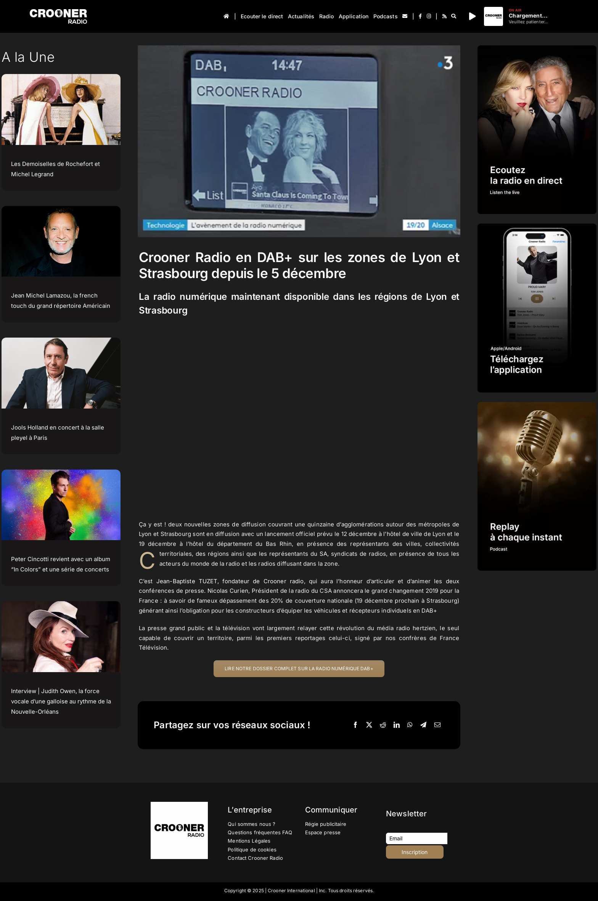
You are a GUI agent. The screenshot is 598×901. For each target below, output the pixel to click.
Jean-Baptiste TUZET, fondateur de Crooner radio (230, 581)
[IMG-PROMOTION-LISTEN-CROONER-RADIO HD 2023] (536, 48)
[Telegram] (423, 725)
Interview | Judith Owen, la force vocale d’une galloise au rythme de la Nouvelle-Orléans (61, 701)
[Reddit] (383, 725)
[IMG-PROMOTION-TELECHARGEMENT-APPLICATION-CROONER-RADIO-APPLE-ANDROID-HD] (536, 226)
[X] (369, 725)
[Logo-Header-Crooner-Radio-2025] (58, 12)
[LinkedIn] (396, 725)
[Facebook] (355, 725)
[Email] (437, 725)
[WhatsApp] (409, 725)
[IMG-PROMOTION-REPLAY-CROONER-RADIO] (536, 405)
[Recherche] (453, 16)
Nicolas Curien (228, 590)
